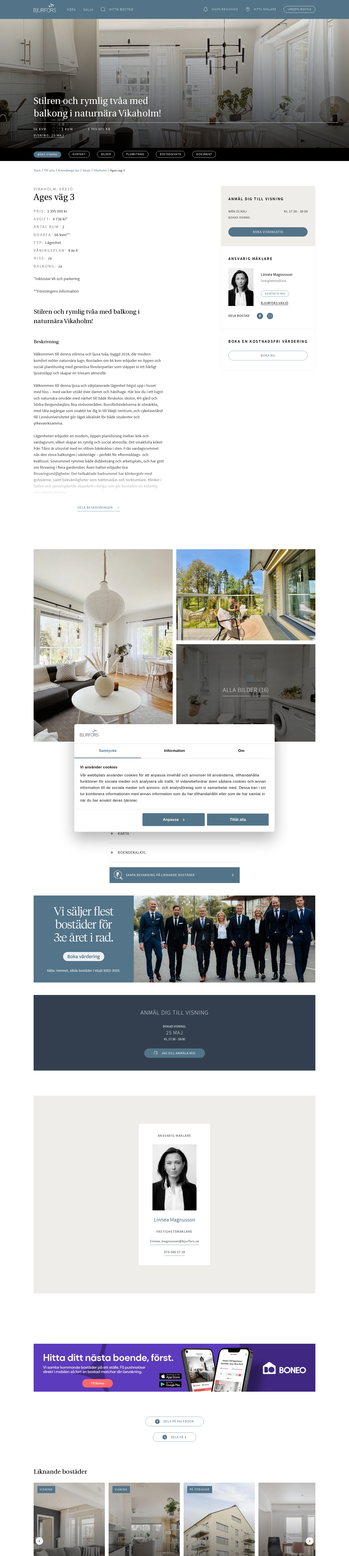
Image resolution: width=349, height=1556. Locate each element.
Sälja (88, 9)
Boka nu (268, 355)
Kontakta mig (275, 293)
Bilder (106, 154)
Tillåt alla (238, 819)
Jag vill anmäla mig (174, 1053)
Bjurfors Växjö (274, 303)
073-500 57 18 (174, 1252)
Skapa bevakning (220, 9)
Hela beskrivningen (98, 507)
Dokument (204, 154)
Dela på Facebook (174, 1421)
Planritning (135, 154)
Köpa (71, 9)
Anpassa (174, 819)
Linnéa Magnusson (174, 1219)
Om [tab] (241, 750)
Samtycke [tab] (108, 750)
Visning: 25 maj (49, 135)
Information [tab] (174, 750)
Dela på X (174, 1437)
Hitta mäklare (260, 9)
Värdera (299, 9)
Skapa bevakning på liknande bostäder (174, 875)
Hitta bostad (117, 9)
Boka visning (47, 154)
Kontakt (79, 154)
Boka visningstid (268, 232)
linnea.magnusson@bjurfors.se (174, 1241)
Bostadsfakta (170, 154)
